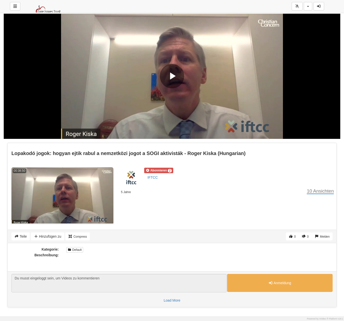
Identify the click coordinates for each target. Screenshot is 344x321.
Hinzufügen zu (47, 236)
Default (75, 250)
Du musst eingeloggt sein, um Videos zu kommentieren (119, 283)
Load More (172, 300)
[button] (158, 170)
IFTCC (152, 177)
